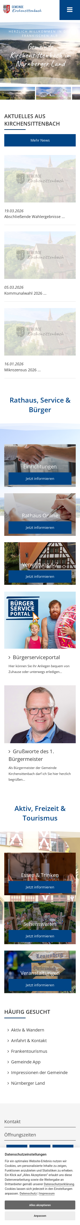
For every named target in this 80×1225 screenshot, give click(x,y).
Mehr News (40, 140)
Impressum (47, 1193)
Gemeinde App (24, 1062)
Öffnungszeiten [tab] (40, 1135)
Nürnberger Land (26, 1083)
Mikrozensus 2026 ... (22, 369)
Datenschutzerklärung (59, 1184)
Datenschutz (28, 1193)
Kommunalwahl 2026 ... (25, 293)
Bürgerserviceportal (34, 657)
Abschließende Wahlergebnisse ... (34, 216)
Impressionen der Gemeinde (37, 1072)
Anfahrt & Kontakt (27, 1040)
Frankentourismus (27, 1051)
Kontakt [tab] (40, 1122)
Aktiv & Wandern (25, 1030)
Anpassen (40, 1215)
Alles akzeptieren (40, 1205)
